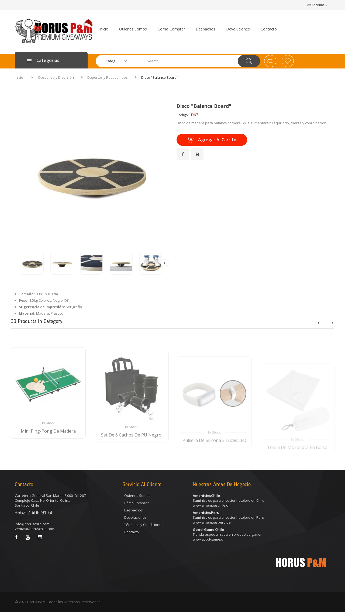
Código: (183, 114)
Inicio (19, 77)
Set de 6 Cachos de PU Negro (131, 455)
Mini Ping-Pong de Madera (48, 449)
